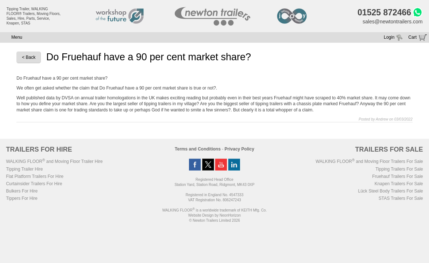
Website (201, 215)
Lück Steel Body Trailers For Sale (390, 191)
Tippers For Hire (21, 198)
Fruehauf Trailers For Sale (397, 176)
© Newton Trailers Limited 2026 (214, 220)
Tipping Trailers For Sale (399, 169)
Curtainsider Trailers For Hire (34, 183)
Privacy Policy (239, 149)
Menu (16, 37)
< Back (28, 57)
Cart (412, 37)
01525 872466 (384, 12)
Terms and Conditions (198, 149)
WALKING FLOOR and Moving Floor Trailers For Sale (369, 161)
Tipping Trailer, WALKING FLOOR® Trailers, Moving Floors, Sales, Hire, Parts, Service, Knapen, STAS (34, 16)
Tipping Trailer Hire (24, 169)
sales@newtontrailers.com (392, 21)
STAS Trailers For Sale (401, 198)
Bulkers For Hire (22, 191)
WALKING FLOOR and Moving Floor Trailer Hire (54, 161)
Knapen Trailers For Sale (399, 183)
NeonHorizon (230, 215)
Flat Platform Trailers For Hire (34, 176)
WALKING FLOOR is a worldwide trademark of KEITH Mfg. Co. (214, 210)
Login (389, 37)
